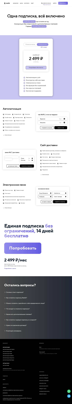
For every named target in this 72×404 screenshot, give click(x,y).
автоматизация (6, 347)
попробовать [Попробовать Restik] (63, 3)
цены (21, 3)
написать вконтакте (43, 386)
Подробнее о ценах (10, 268)
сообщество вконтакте (44, 391)
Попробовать (22, 248)
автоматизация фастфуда (8, 360)
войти (54, 3)
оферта (4, 387)
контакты (26, 3)
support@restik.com (43, 375)
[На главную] (8, 3)
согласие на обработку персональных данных (13, 390)
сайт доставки (6, 363)
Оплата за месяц (30, 44)
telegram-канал (42, 388)
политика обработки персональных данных (12, 395)
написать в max (42, 383)
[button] (69, 391)
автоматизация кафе (7, 351)
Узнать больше (7, 135)
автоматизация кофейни (8, 355)
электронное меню (7, 368)
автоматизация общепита (8, 357)
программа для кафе (7, 353)
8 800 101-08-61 (42, 394)
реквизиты (5, 393)
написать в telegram (43, 378)
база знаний (42, 352)
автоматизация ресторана (8, 349)
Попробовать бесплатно (36, 67)
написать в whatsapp (43, 380)
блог (40, 347)
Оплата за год (43, 44)
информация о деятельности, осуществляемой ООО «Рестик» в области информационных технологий (17, 399)
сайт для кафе (6, 365)
